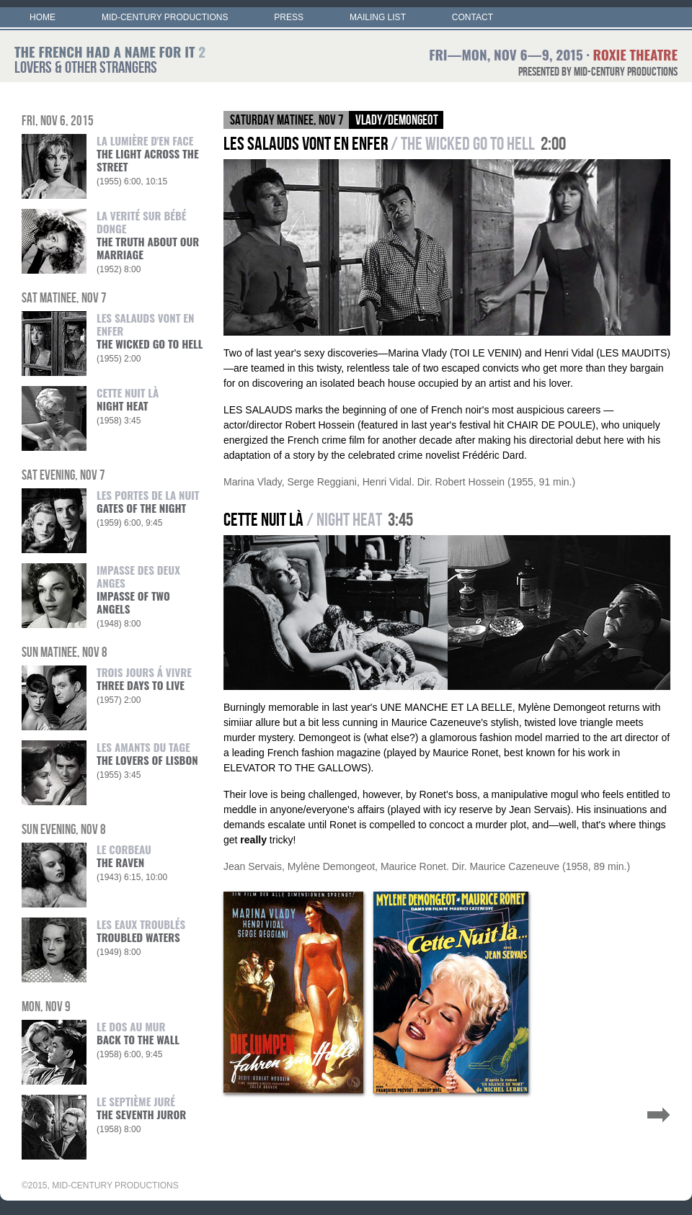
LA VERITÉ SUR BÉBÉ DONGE (148, 234)
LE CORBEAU (124, 855)
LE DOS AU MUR (138, 1032)
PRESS (288, 17)
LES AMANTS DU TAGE (147, 753)
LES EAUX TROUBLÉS (141, 930)
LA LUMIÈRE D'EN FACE (148, 153)
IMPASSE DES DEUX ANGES (138, 589)
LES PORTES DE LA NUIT (148, 501)
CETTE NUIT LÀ (128, 399)
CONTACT (472, 17)
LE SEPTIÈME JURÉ (141, 1107)
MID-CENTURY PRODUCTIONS (165, 17)
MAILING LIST (378, 17)
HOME (43, 17)
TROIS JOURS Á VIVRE (144, 678)
